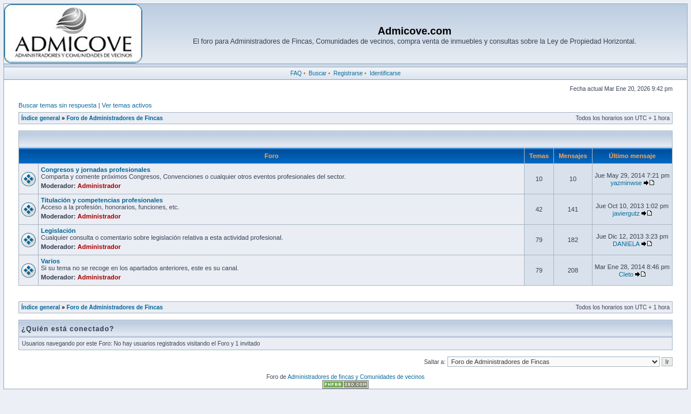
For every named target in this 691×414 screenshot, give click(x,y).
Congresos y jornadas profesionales (95, 169)
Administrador (99, 185)
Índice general (40, 118)
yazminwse (625, 182)
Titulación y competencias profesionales (102, 200)
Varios (50, 261)
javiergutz (626, 213)
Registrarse (348, 73)
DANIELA (626, 243)
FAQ (296, 73)
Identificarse (385, 73)
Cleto (626, 274)
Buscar (317, 73)
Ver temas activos (127, 105)
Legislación (58, 230)
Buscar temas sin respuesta (57, 105)
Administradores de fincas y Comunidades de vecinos (355, 377)
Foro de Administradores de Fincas (114, 118)
